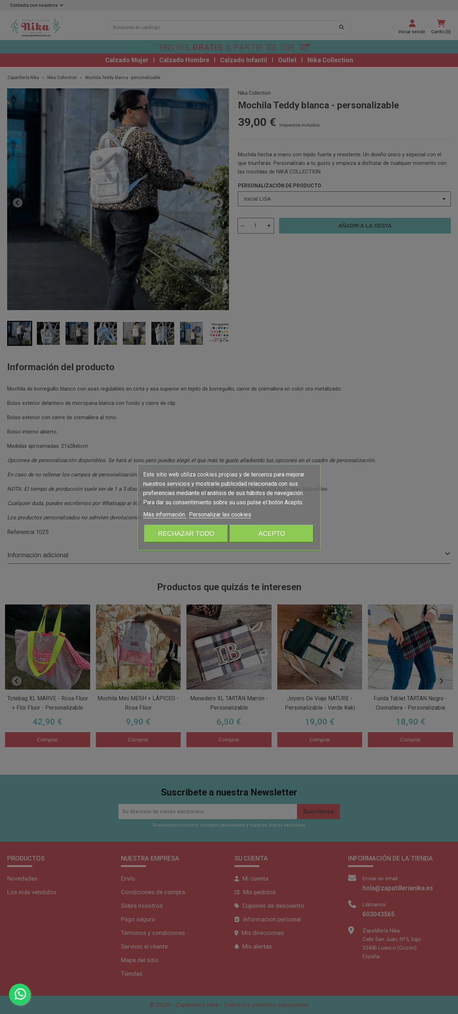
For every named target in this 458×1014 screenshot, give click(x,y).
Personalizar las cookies (220, 514)
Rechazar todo (186, 533)
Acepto (271, 533)
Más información (164, 514)
